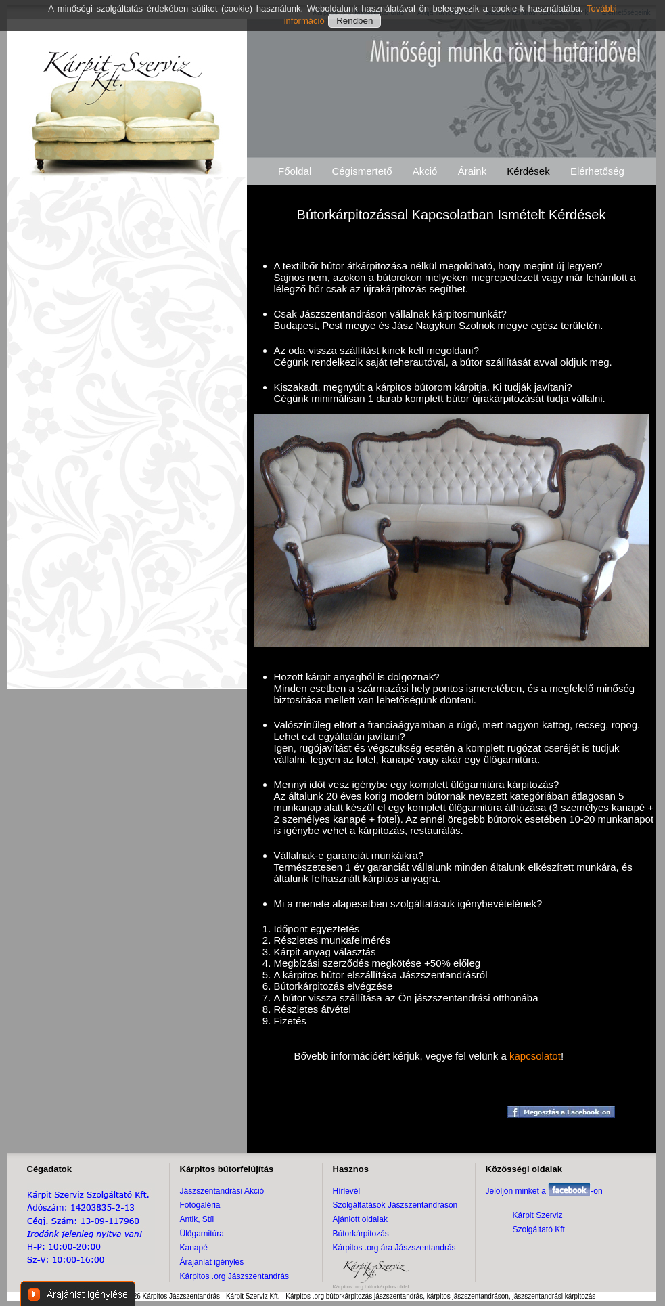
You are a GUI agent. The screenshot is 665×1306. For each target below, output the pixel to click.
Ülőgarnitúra (202, 1233)
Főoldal (294, 171)
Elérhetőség (597, 171)
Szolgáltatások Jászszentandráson (395, 1205)
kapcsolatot (535, 1056)
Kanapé (194, 1248)
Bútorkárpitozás (361, 1233)
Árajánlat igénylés (212, 1262)
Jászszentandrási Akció (222, 1191)
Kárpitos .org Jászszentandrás (234, 1276)
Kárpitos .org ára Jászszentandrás (394, 1248)
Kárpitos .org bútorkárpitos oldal (371, 1287)
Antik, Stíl (197, 1219)
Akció (425, 171)
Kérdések (528, 171)
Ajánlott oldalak (360, 1219)
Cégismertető (361, 171)
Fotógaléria (200, 1205)
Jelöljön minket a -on (544, 1191)
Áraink (472, 171)
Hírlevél (347, 1191)
